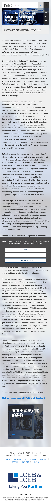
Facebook (17, 459)
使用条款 (25, 462)
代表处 (36, 455)
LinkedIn (7, 459)
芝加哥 (28, 453)
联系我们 (43, 459)
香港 (45, 455)
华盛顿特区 (8, 455)
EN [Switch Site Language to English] (15, 5)
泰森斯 (28, 455)
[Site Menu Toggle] (46, 5)
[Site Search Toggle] (41, 5)
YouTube (33, 459)
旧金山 (19, 455)
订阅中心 (36, 462)
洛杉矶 (12, 453)
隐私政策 (15, 462)
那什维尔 (38, 453)
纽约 (20, 453)
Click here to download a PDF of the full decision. (22, 398)
